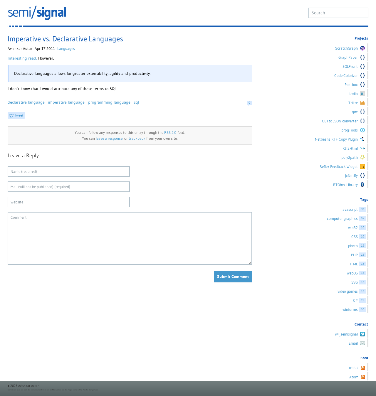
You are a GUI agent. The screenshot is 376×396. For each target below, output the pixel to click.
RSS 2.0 (170, 132)
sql (136, 102)
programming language (109, 102)
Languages (66, 48)
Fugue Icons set (74, 390)
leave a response (109, 138)
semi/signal (37, 13)
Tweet (18, 115)
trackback (137, 138)
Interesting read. (22, 58)
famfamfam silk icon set (40, 390)
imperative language (66, 102)
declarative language (26, 102)
